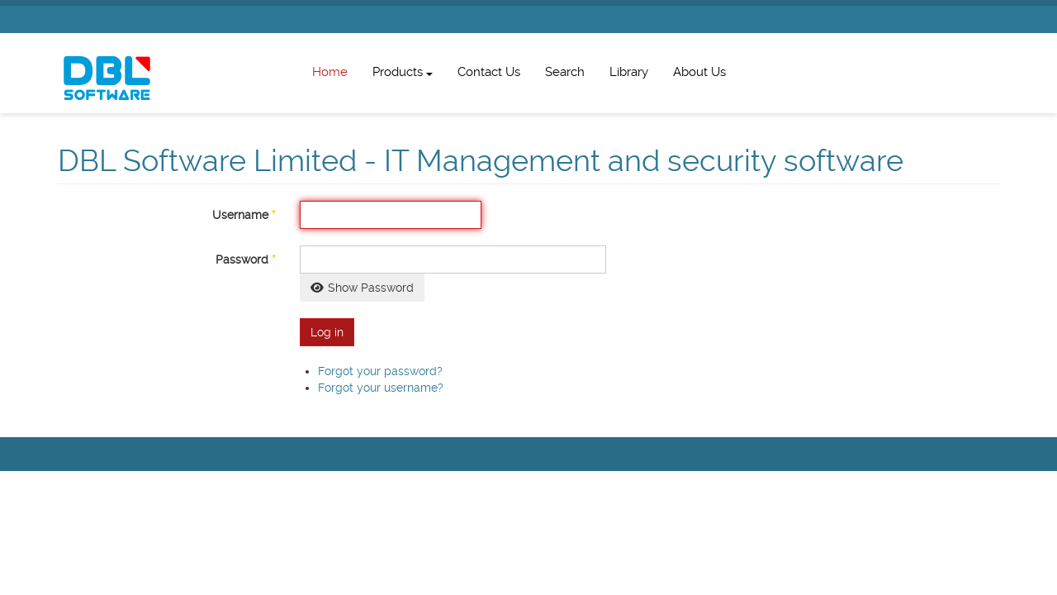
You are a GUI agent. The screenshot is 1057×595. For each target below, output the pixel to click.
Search (565, 71)
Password (245, 259)
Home (330, 71)
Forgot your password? (380, 371)
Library (628, 71)
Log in (327, 332)
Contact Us (488, 71)
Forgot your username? (380, 387)
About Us (699, 71)
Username (243, 214)
